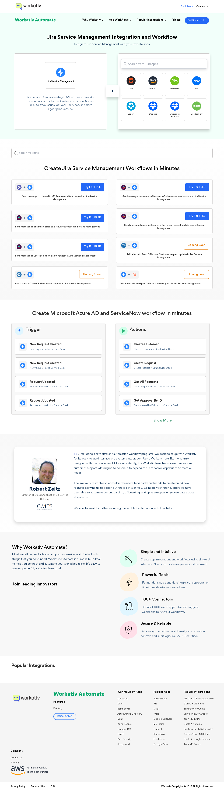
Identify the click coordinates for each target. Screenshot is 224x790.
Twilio (156, 714)
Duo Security (124, 739)
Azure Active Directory (129, 714)
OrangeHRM (124, 729)
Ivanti (120, 719)
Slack (156, 709)
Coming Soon (196, 245)
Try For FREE (92, 187)
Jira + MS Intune (192, 719)
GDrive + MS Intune (194, 704)
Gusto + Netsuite (193, 724)
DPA (53, 787)
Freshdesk (159, 739)
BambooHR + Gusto (194, 709)
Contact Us (202, 7)
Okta (119, 704)
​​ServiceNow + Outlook (196, 714)
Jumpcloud (123, 744)
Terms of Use (38, 787)
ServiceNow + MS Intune (197, 734)
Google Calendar (162, 719)
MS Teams (158, 724)
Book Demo (187, 7)
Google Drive (160, 744)
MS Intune (122, 699)
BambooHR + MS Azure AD (198, 729)
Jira (155, 704)
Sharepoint (159, 734)
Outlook (157, 729)
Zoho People (124, 724)
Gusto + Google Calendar (197, 739)
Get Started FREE (197, 20)
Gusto (120, 734)
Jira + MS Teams (192, 744)
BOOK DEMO (64, 716)
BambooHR (123, 709)
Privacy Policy (17, 787)
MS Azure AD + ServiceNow (199, 699)
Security (14, 763)
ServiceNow (160, 699)
